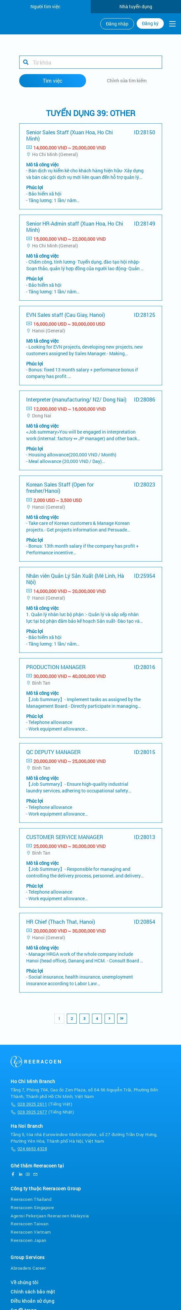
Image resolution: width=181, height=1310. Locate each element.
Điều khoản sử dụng (32, 1297)
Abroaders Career (28, 1264)
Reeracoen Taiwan (29, 1220)
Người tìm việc (45, 6)
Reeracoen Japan (28, 1237)
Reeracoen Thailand (31, 1196)
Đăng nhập (117, 24)
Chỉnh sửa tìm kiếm (127, 77)
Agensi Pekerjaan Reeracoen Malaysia (50, 1212)
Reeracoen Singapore (32, 1204)
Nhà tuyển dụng (135, 6)
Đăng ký (150, 23)
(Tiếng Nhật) (42, 1108)
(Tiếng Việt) (41, 1101)
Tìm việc (53, 76)
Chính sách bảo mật (33, 1288)
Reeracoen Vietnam (31, 1229)
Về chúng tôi (24, 1279)
